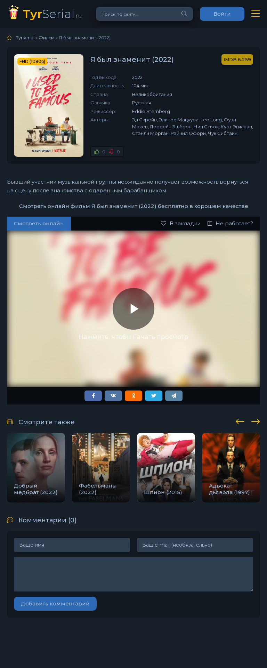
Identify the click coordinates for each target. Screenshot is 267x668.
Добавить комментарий (55, 603)
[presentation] (240, 420)
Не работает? (230, 223)
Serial (52, 14)
